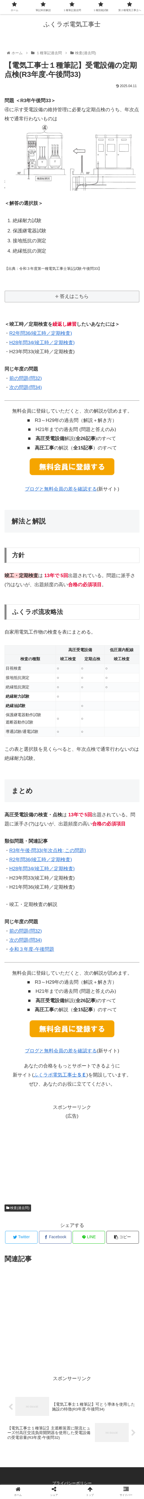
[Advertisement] (72, 1318)
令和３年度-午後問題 (31, 949)
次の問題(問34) (25, 387)
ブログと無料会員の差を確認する (61, 489)
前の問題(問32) (25, 378)
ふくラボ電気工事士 (60, 1075)
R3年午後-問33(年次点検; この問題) (47, 850)
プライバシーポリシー (72, 1483)
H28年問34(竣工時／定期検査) (42, 342)
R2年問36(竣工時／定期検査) (40, 333)
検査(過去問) (17, 1208)
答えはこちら (74, 296)
